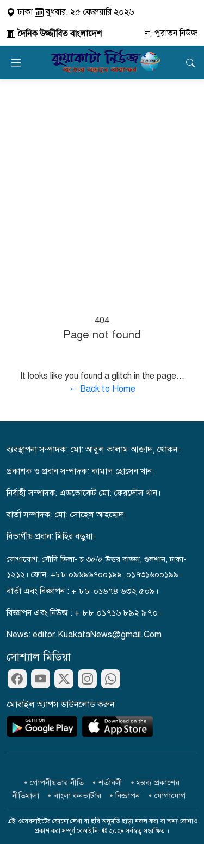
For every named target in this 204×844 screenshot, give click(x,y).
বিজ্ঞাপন (127, 796)
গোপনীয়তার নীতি (57, 783)
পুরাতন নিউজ (170, 33)
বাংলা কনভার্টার (77, 796)
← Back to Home (102, 388)
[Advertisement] (102, 186)
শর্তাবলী (110, 783)
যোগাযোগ (170, 796)
